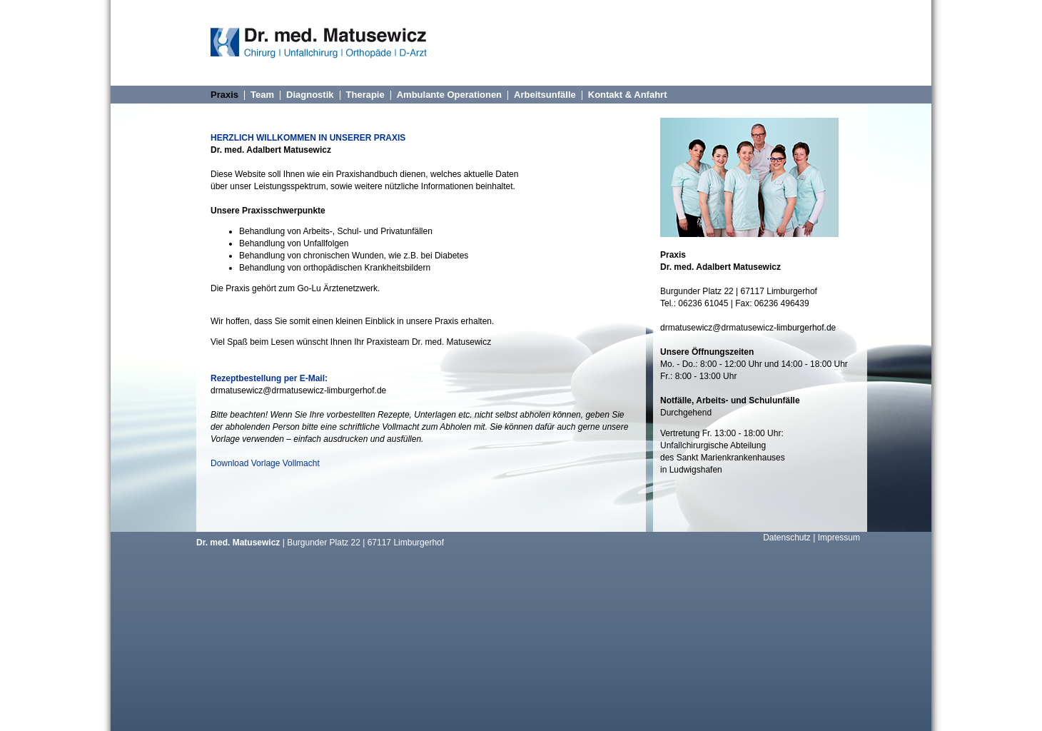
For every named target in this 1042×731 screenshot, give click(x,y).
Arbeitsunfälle (545, 95)
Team (262, 95)
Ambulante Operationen (449, 95)
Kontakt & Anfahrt (627, 95)
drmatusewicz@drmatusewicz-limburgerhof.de (298, 390)
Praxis (224, 95)
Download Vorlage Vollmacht (265, 463)
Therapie (365, 95)
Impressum (839, 538)
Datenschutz (787, 538)
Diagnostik (309, 95)
